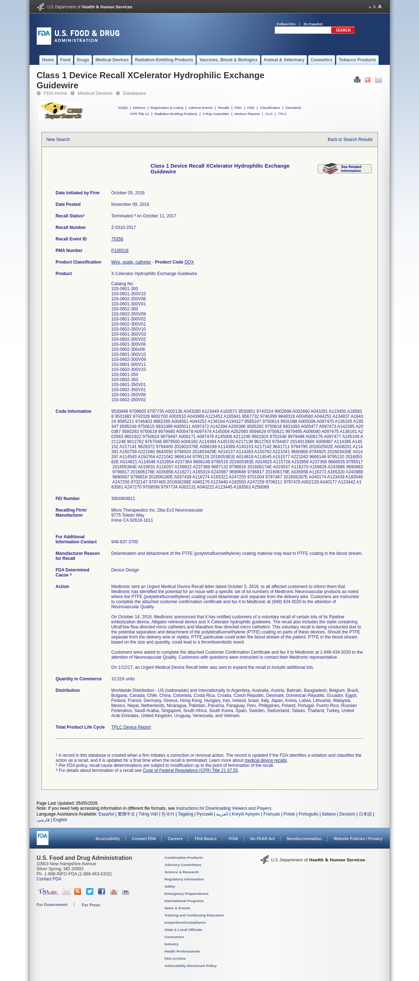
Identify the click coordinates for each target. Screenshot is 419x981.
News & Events (177, 908)
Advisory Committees (183, 865)
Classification (270, 108)
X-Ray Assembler (215, 114)
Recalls (223, 108)
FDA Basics (206, 838)
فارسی (43, 819)
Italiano (329, 814)
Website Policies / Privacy (358, 838)
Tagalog (185, 814)
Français (271, 814)
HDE (250, 108)
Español (106, 814)
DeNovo (139, 108)
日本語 (365, 814)
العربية (222, 814)
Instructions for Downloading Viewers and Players (223, 808)
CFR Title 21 (139, 114)
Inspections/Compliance (185, 922)
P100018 (120, 250)
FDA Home (55, 93)
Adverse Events (200, 108)
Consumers (174, 937)
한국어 (167, 814)
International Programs (184, 901)
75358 (117, 239)
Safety (170, 886)
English (60, 819)
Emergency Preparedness (187, 894)
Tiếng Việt (148, 814)
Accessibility (107, 838)
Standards (293, 108)
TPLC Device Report (131, 727)
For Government (52, 904)
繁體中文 (126, 814)
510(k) (123, 108)
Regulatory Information (184, 879)
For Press (91, 905)
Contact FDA (144, 838)
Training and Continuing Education (194, 915)
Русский (205, 814)
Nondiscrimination (304, 838)
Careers (175, 838)
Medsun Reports (247, 114)
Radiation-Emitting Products (176, 114)
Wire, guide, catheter (131, 262)
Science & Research (182, 872)
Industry (172, 944)
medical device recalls (266, 760)
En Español (313, 24)
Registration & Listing (167, 108)
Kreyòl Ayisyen (246, 814)
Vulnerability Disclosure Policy (191, 966)
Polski (289, 814)
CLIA (269, 114)
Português (308, 814)
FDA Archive (175, 958)
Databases (134, 93)
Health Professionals (182, 951)
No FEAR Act (262, 838)
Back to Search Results (350, 139)
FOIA (233, 838)
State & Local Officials (183, 930)
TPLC (282, 114)
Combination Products (184, 858)
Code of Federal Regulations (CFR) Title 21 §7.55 (190, 770)
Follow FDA (286, 24)
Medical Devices (95, 93)
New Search (58, 139)
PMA (238, 108)
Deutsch (347, 814)
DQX (189, 262)
